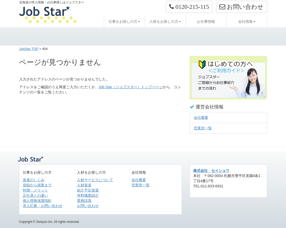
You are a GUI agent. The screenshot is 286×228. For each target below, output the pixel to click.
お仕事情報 (206, 21)
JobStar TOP (28, 49)
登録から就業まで (37, 185)
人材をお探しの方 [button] (165, 21)
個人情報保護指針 (37, 200)
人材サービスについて (95, 180)
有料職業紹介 (88, 195)
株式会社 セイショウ (211, 170)
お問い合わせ (88, 206)
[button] (189, 7)
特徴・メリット (35, 190)
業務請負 (84, 200)
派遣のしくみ (33, 180)
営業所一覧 (203, 128)
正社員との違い (35, 195)
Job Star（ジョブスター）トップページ (131, 87)
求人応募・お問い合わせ (43, 206)
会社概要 (201, 117)
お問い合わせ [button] (241, 6)
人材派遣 (84, 185)
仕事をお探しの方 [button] (124, 21)
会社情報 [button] (246, 21)
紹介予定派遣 (88, 190)
